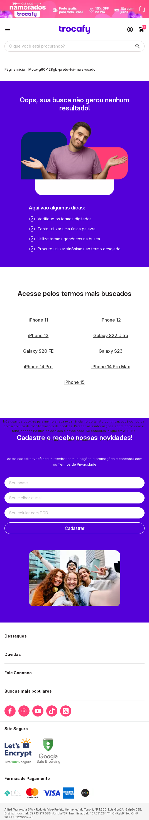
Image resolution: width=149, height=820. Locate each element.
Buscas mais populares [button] (28, 691)
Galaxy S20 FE (38, 351)
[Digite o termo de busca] (68, 46)
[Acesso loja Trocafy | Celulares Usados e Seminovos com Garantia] (130, 29)
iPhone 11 (38, 320)
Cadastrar (74, 528)
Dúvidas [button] (12, 654)
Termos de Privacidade (77, 464)
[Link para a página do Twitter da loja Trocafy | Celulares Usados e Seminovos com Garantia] (65, 711)
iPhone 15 (74, 382)
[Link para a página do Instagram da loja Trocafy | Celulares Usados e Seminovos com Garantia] (24, 711)
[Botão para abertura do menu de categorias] (7, 29)
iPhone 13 (38, 335)
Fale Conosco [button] (18, 672)
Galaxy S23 (111, 351)
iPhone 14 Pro (38, 366)
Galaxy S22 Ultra (110, 335)
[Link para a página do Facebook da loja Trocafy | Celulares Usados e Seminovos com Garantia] (10, 711)
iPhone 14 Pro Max (110, 366)
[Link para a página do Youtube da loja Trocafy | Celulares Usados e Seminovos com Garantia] (37, 711)
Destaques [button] (15, 636)
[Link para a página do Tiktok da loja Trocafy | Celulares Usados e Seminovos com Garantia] (51, 711)
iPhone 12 (111, 320)
